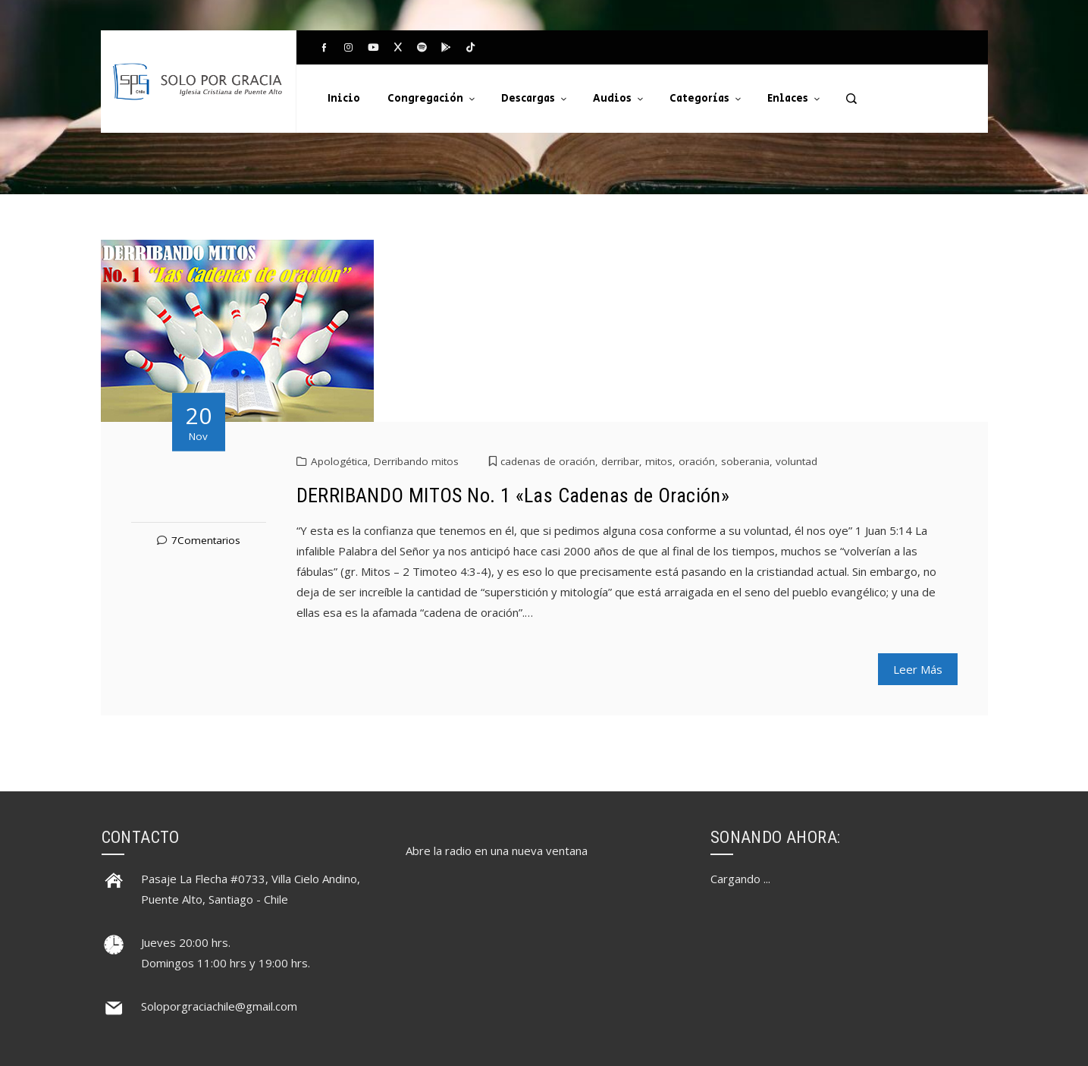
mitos (659, 461)
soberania (745, 461)
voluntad (796, 461)
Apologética (339, 461)
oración (697, 461)
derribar (620, 461)
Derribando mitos (416, 461)
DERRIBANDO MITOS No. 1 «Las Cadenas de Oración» (513, 495)
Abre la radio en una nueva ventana (497, 850)
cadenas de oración (547, 461)
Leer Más (917, 669)
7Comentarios (205, 540)
